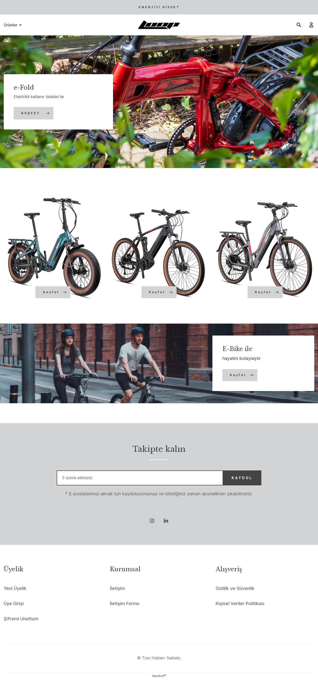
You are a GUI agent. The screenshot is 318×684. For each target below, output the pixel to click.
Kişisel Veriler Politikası (240, 608)
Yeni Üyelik (15, 592)
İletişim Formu (124, 608)
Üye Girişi (14, 608)
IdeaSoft (159, 680)
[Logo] (159, 25)
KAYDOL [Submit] (234, 480)
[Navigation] (13, 24)
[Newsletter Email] (159, 480)
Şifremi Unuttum (21, 623)
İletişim (117, 592)
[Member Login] (309, 25)
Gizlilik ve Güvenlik (235, 592)
